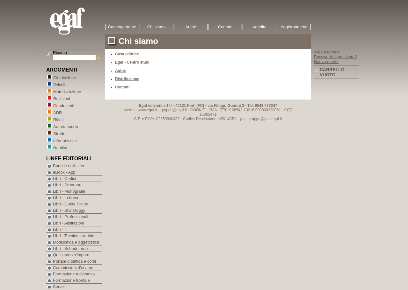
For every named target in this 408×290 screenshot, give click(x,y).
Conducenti (63, 105)
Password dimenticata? (335, 56)
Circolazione (64, 77)
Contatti (225, 26)
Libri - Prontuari (67, 185)
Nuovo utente (326, 61)
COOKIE (197, 110)
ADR (57, 112)
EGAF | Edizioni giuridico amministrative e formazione (75, 22)
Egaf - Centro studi (132, 62)
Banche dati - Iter (68, 165)
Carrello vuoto (332, 72)
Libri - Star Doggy (69, 210)
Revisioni (61, 98)
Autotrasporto (65, 126)
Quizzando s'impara (71, 254)
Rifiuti (58, 119)
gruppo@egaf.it (174, 110)
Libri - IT (60, 229)
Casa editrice (127, 54)
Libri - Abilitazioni (68, 223)
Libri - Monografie (69, 191)
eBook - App (64, 172)
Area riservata (327, 52)
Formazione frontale (71, 280)
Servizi (59, 286)
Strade (59, 133)
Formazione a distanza (74, 274)
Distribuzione (127, 79)
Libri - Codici (64, 178)
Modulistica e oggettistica (76, 242)
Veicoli (59, 84)
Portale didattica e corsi (74, 261)
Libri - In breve (66, 197)
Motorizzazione (67, 91)
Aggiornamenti (293, 26)
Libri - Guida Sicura (70, 204)
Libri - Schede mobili (72, 248)
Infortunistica (65, 140)
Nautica (60, 147)
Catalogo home (122, 26)
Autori (191, 26)
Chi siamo (156, 26)
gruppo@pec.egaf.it (265, 119)
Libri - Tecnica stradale (73, 235)
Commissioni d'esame (73, 267)
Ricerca (60, 52)
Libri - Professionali (70, 216)
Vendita (259, 26)
